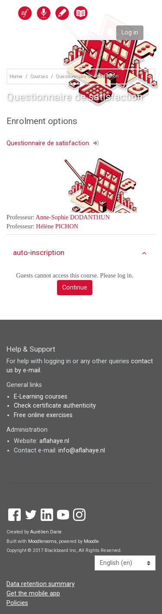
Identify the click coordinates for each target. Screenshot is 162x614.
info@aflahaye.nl (81, 450)
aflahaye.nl (54, 441)
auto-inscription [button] (38, 252)
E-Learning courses (40, 396)
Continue (74, 287)
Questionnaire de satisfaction (87, 76)
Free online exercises (43, 415)
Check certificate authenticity (55, 405)
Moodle (91, 541)
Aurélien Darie (46, 532)
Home (15, 76)
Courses (39, 76)
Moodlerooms (42, 541)
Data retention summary (40, 584)
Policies (17, 603)
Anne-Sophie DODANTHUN (73, 217)
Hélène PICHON (57, 226)
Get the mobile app (33, 593)
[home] (72, 12)
